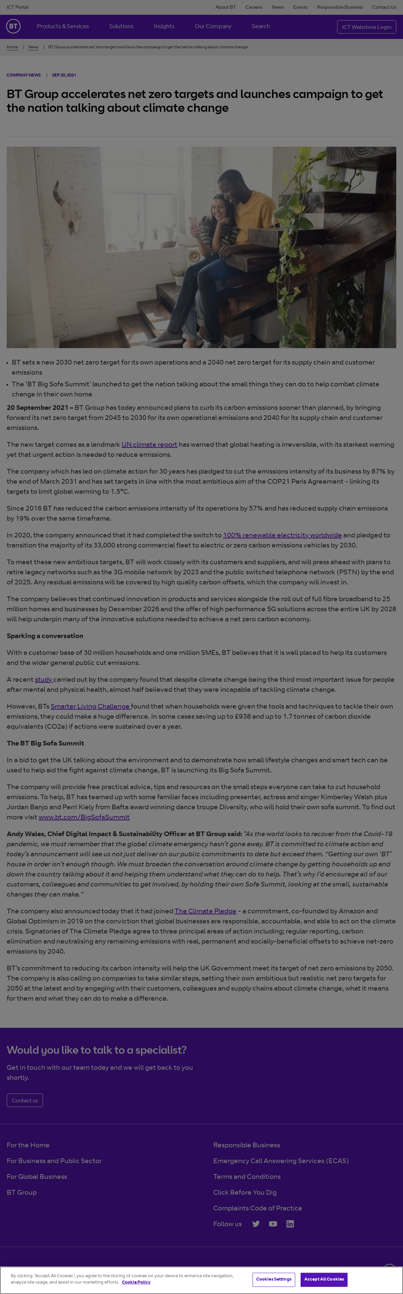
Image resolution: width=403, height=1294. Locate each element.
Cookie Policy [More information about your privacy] (136, 1283)
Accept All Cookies (324, 1280)
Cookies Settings (274, 1280)
